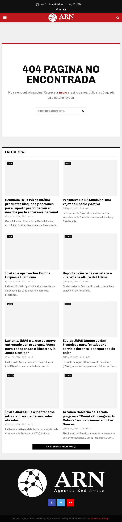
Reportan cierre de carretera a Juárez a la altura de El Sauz (87, 275)
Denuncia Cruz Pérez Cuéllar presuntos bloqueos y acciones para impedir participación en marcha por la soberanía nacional (31, 206)
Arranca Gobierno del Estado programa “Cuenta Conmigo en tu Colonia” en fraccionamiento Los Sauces (89, 418)
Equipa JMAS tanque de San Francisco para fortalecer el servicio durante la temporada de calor (89, 347)
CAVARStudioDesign (99, 518)
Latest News (16, 152)
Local (10, 163)
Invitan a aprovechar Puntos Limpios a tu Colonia (27, 275)
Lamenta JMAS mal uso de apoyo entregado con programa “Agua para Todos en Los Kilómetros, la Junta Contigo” (30, 347)
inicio (62, 92)
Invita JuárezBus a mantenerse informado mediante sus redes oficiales (30, 416)
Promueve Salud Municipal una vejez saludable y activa (87, 202)
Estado (68, 236)
